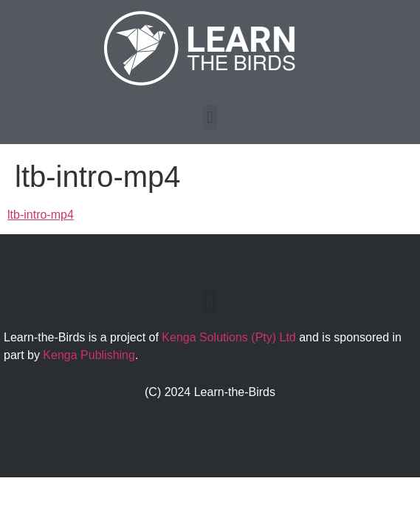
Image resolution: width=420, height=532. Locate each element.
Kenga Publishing (89, 355)
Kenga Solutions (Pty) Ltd (228, 337)
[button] (210, 117)
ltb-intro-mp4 (40, 214)
